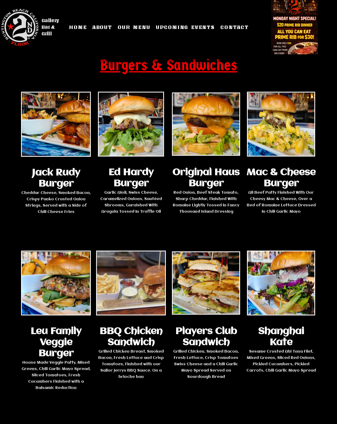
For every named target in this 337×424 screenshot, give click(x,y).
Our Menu (134, 27)
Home (78, 27)
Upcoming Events (185, 27)
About (102, 27)
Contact (234, 27)
